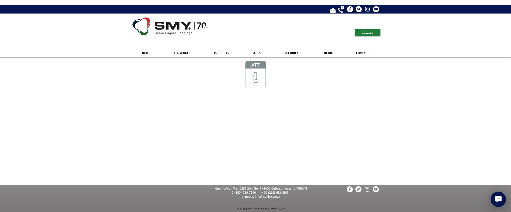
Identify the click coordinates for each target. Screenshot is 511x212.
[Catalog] (367, 32)
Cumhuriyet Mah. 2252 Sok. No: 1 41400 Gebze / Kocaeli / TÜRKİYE (261, 188)
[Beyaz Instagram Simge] (367, 9)
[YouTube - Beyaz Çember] (376, 9)
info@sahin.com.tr (267, 196)
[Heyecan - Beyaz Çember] (359, 9)
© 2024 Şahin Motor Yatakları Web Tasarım (261, 208)
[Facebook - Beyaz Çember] (350, 9)
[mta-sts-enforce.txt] (255, 75)
